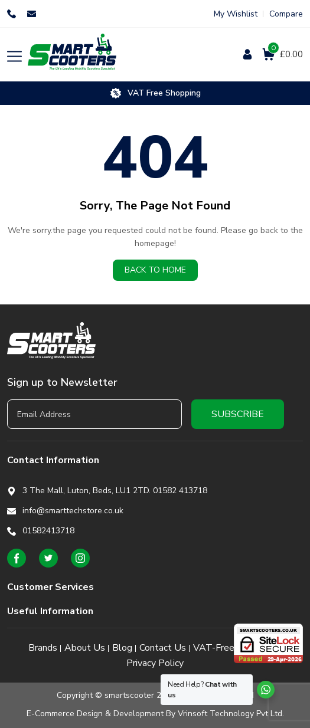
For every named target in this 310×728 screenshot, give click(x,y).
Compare (286, 13)
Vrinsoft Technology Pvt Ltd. (231, 713)
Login (248, 54)
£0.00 (285, 54)
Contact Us (162, 647)
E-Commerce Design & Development (95, 713)
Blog (122, 647)
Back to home (155, 270)
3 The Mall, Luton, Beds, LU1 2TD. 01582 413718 (114, 490)
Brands (42, 647)
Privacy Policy (155, 663)
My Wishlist (235, 13)
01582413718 (13, 13)
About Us (84, 647)
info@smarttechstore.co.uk (33, 13)
